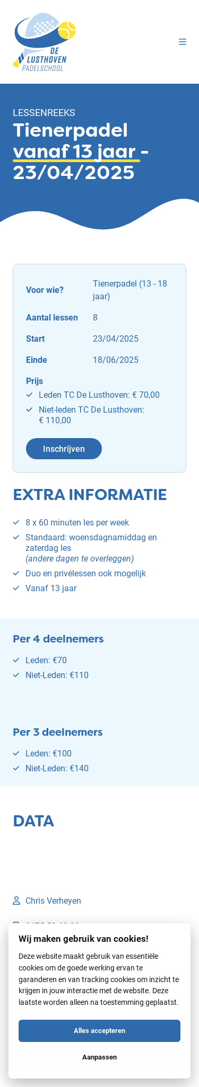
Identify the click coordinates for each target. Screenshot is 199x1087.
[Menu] (182, 42)
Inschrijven (64, 448)
